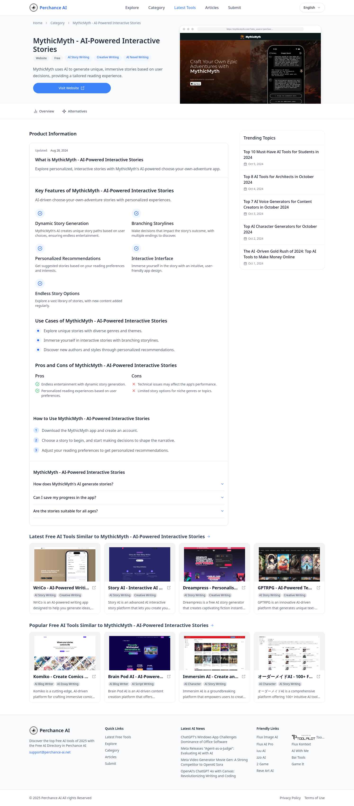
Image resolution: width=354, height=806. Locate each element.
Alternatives (74, 111)
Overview (43, 111)
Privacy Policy (290, 798)
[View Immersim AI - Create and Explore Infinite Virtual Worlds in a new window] (214, 653)
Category (156, 7)
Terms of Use (315, 798)
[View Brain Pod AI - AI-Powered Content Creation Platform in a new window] (139, 653)
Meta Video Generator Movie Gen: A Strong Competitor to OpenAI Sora (214, 762)
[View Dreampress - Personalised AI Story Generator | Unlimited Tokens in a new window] (214, 564)
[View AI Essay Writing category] (68, 684)
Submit (234, 7)
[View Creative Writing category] (70, 595)
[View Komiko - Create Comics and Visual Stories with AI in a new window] (64, 653)
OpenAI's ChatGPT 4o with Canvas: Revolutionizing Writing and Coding (208, 773)
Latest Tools (185, 7)
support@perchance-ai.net (50, 752)
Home (38, 23)
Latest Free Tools (118, 737)
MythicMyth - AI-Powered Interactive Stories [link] (107, 23)
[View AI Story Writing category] (45, 595)
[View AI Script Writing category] (142, 684)
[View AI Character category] (192, 684)
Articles (212, 7)
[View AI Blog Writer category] (44, 684)
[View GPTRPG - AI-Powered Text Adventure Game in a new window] (289, 564)
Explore (132, 7)
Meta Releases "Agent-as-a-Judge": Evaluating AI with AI (207, 750)
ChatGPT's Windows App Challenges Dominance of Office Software (209, 739)
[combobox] (312, 7)
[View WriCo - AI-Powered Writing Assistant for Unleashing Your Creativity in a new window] (64, 564)
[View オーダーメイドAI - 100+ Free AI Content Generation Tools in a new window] (289, 653)
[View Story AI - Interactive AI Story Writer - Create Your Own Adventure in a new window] (139, 564)
